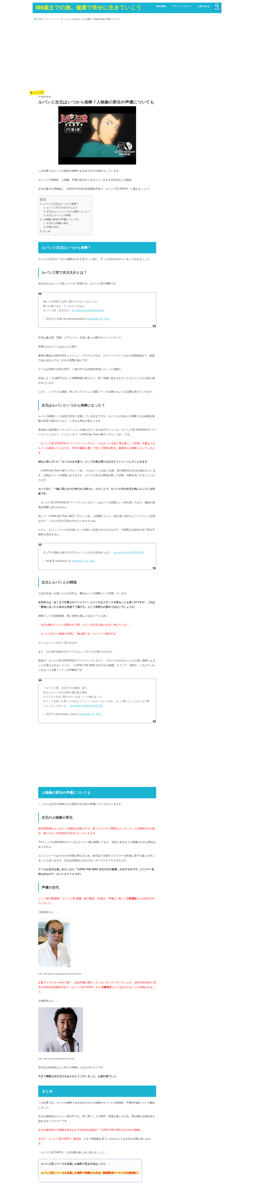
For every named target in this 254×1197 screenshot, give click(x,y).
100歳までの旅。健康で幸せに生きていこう (88, 7)
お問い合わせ (204, 6)
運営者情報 (161, 6)
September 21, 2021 (89, 714)
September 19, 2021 (83, 561)
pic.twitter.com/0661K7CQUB (86, 705)
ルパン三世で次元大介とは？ (62, 207)
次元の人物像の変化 (57, 223)
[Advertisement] (97, 60)
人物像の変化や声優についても (61, 219)
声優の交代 (52, 227)
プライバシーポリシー (182, 6)
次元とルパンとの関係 (58, 215)
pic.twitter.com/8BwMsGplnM (88, 310)
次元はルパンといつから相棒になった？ (68, 211)
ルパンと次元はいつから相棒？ (61, 203)
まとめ (47, 231)
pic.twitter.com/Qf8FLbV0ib (129, 552)
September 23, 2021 (98, 318)
